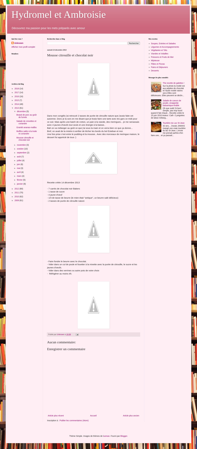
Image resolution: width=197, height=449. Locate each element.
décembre (21, 111)
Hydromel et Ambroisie (58, 14)
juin (19, 164)
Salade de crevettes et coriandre (26, 122)
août (19, 156)
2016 (17, 96)
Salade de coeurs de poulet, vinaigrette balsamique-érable (172, 103)
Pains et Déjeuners (159, 67)
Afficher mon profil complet (23, 47)
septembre (22, 152)
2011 (17, 192)
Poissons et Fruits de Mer (162, 57)
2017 (17, 92)
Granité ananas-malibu (26, 127)
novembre (21, 145)
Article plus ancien (131, 415)
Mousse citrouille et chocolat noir (25, 138)
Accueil (93, 415)
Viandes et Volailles (159, 53)
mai (19, 168)
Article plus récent (56, 415)
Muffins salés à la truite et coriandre (26, 132)
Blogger (123, 436)
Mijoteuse (155, 60)
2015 (17, 100)
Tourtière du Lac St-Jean (174, 123)
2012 (17, 189)
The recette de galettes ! (173, 83)
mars (19, 176)
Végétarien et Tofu (159, 50)
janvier (20, 184)
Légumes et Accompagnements (165, 47)
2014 (17, 104)
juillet (19, 160)
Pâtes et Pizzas (158, 64)
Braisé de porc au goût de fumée (26, 116)
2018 (17, 88)
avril (19, 172)
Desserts (155, 70)
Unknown (18, 43)
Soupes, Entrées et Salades (163, 43)
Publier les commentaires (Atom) (74, 420)
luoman (106, 436)
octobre (20, 149)
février (20, 180)
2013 (17, 108)
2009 (17, 200)
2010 (17, 196)
